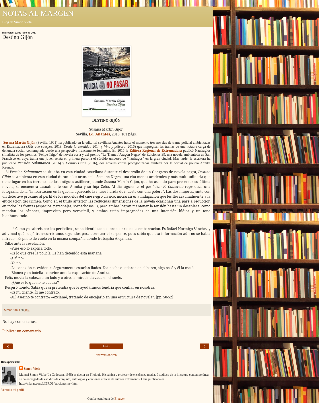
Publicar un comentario (21, 331)
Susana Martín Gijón (19, 142)
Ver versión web (106, 355)
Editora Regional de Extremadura (156, 150)
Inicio (106, 346)
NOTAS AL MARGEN (38, 13)
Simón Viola (32, 368)
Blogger (120, 398)
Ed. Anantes (99, 134)
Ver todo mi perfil (12, 389)
